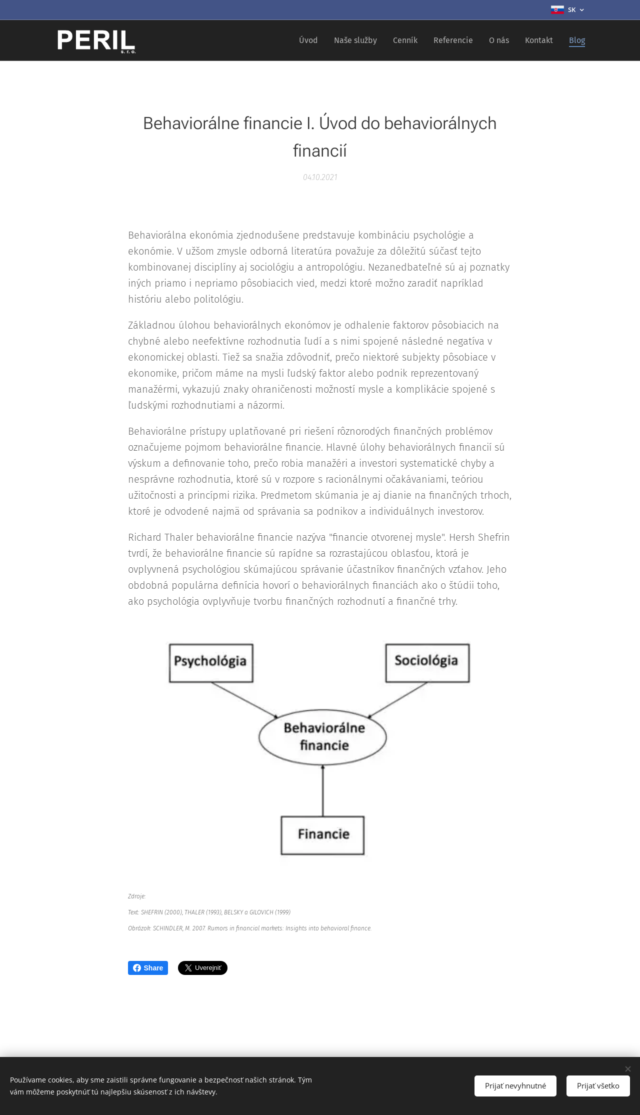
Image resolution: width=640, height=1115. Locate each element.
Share (148, 968)
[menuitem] (311, 40)
